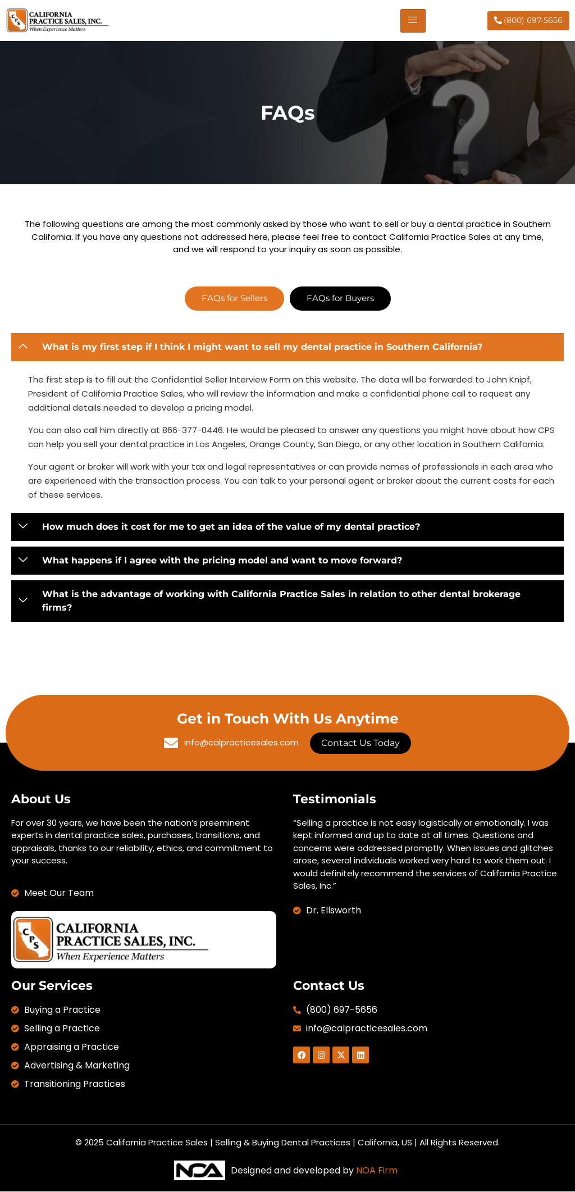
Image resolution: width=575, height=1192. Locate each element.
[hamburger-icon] (413, 21)
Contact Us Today (360, 743)
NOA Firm (377, 1170)
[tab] (234, 298)
